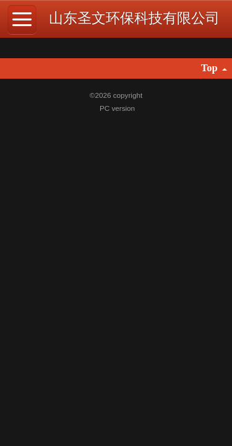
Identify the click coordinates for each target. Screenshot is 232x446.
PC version (117, 108)
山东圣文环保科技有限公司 (134, 18)
